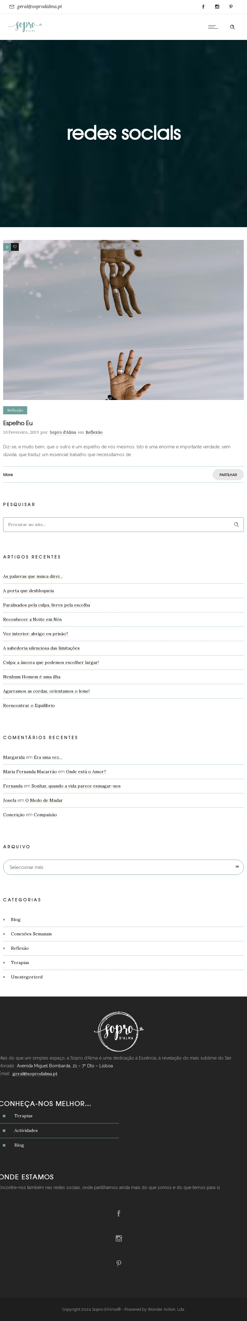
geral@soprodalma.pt (39, 6)
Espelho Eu (18, 423)
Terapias (20, 962)
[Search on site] (123, 524)
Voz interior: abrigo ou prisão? (35, 633)
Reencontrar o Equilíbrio (29, 705)
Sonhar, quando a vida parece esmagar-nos (76, 786)
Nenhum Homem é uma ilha (31, 677)
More (8, 474)
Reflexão (20, 948)
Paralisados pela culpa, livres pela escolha (46, 605)
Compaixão (45, 814)
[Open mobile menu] (214, 27)
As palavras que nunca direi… (33, 576)
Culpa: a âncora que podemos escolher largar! (51, 662)
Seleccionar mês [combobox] (26, 867)
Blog (16, 919)
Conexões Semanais (31, 934)
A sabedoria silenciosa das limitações (41, 648)
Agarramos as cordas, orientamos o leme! (46, 691)
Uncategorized (27, 977)
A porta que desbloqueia (28, 590)
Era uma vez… (48, 757)
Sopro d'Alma (63, 432)
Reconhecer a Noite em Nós (32, 619)
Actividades (26, 1130)
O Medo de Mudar (44, 800)
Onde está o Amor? (86, 771)
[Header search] (232, 27)
